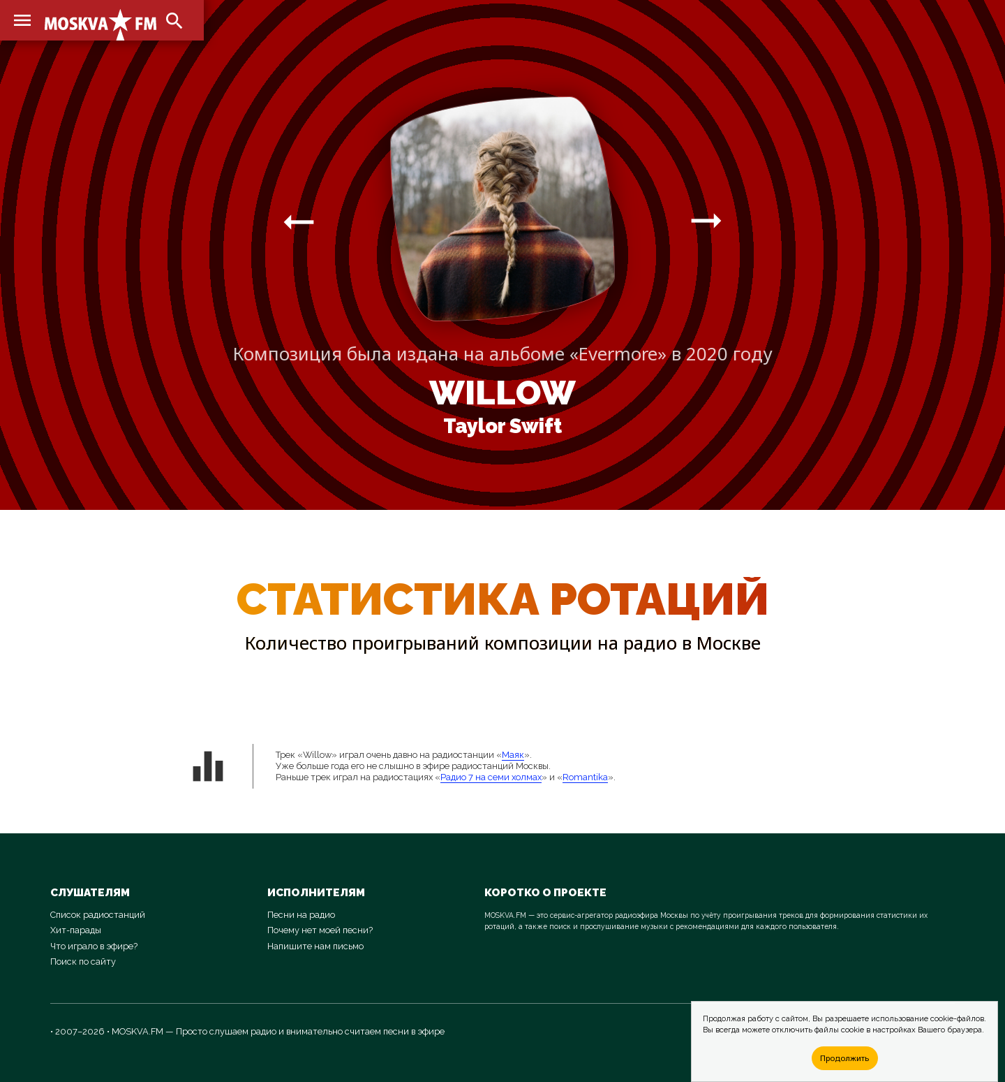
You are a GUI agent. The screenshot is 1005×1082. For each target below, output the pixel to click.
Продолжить (844, 1058)
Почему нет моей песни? (320, 930)
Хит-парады (75, 930)
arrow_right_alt (298, 221)
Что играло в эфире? (93, 946)
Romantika (585, 777)
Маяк (513, 755)
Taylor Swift (502, 426)
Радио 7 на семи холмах (491, 777)
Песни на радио (301, 914)
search (174, 21)
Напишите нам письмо (315, 946)
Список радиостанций (97, 914)
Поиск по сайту (83, 961)
